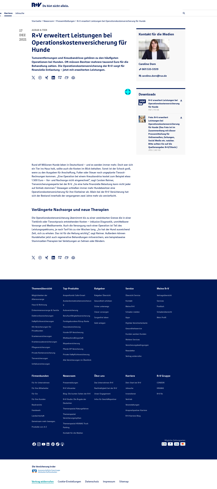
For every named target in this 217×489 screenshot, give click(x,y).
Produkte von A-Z (39, 427)
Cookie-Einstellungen (69, 481)
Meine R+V (130, 306)
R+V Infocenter (69, 388)
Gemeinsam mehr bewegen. (43, 421)
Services (160, 301)
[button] (184, 13)
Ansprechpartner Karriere (136, 410)
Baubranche (37, 404)
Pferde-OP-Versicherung (73, 349)
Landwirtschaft (38, 416)
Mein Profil (161, 317)
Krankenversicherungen (42, 336)
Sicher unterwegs (101, 306)
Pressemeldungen (70, 382)
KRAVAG (160, 388)
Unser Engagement (102, 393)
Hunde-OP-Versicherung (73, 332)
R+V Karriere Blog (133, 416)
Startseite (36, 21)
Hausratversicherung (72, 327)
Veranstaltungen (132, 404)
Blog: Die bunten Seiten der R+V (77, 393)
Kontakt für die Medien (73, 433)
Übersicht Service (133, 295)
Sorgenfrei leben (101, 317)
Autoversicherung (70, 310)
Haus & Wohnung (39, 304)
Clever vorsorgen (101, 312)
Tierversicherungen (40, 358)
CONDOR (161, 382)
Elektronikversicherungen (42, 316)
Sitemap (124, 481)
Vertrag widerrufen (134, 356)
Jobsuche (72, 13)
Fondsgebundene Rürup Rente (76, 321)
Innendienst (131, 393)
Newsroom (48, 21)
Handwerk (36, 410)
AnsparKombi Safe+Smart (74, 295)
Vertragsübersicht (164, 295)
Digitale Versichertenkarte (136, 323)
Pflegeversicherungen (41, 347)
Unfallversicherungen (41, 364)
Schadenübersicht (164, 312)
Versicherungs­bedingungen (137, 345)
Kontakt (129, 301)
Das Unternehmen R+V (103, 382)
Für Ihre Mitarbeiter (40, 388)
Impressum (109, 481)
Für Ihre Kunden (39, 399)
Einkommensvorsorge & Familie (45, 310)
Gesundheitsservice (134, 328)
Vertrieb (129, 399)
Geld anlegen (99, 323)
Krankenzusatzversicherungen (44, 342)
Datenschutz (92, 481)
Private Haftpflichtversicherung (76, 354)
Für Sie (35, 393)
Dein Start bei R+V (133, 382)
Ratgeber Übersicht (102, 295)
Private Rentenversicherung (43, 353)
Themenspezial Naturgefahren (76, 408)
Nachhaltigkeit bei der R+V (105, 388)
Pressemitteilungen (65, 21)
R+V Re (160, 393)
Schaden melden (133, 312)
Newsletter (130, 350)
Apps (128, 317)
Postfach (160, 306)
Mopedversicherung (71, 343)
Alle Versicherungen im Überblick (77, 360)
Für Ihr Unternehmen (41, 382)
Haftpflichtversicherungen (43, 321)
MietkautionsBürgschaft (73, 338)
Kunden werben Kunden (136, 334)
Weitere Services (133, 339)
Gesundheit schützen (103, 301)
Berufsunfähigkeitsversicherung (76, 316)
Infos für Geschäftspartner (105, 399)
